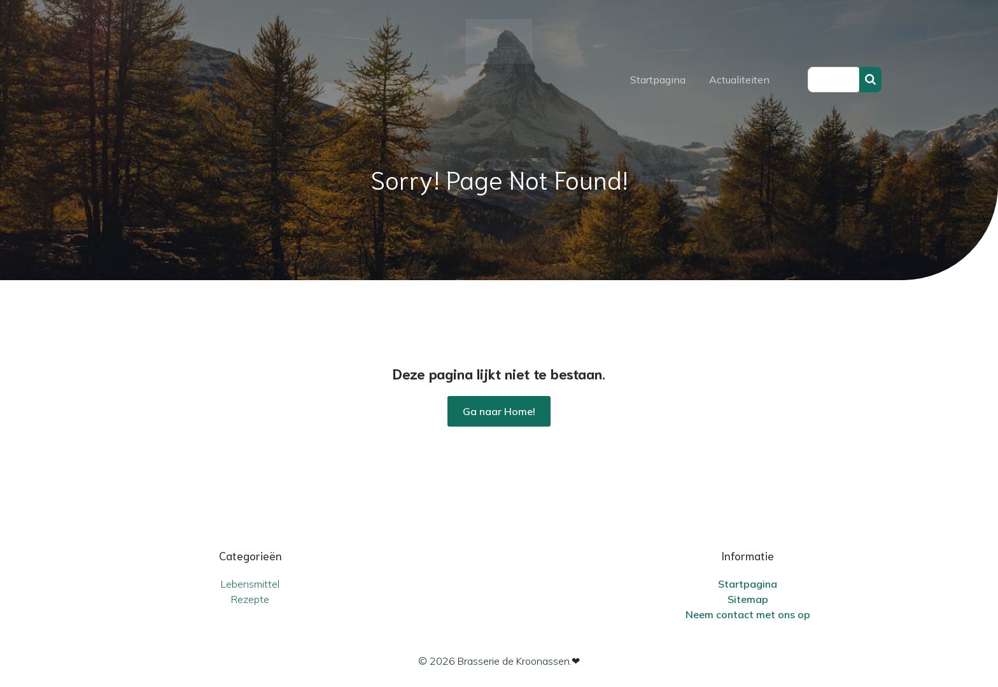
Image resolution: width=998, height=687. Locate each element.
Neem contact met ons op (747, 614)
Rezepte (250, 599)
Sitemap (747, 599)
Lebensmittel (250, 583)
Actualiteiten (739, 79)
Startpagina (657, 79)
